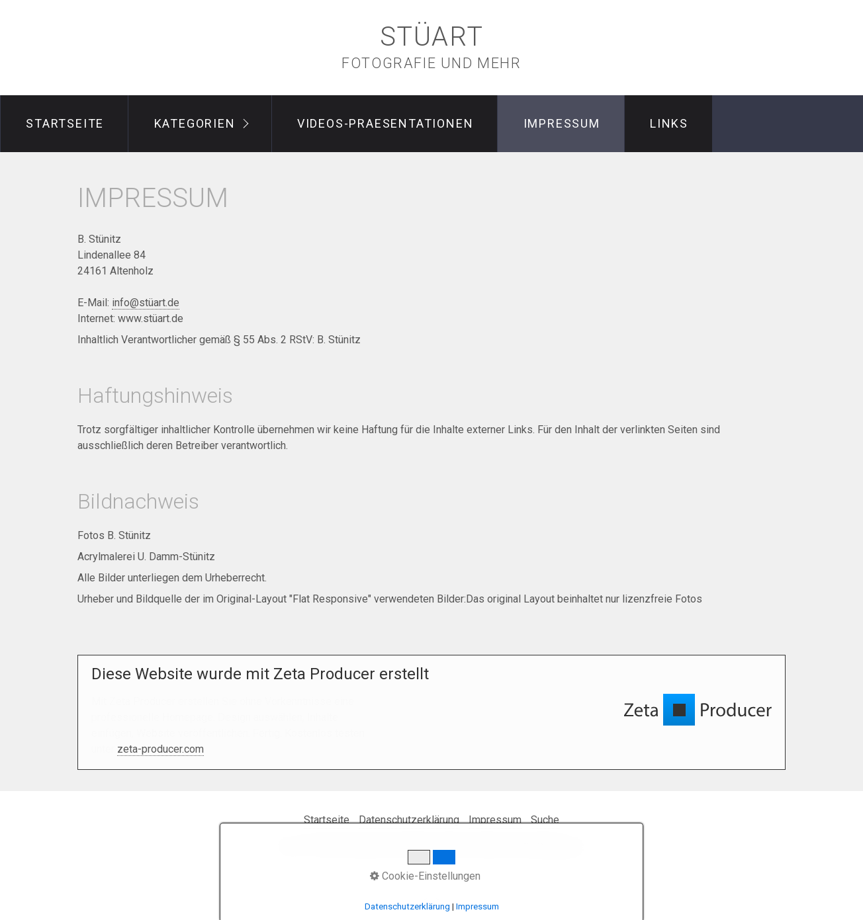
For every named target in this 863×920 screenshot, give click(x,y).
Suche (545, 820)
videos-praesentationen (385, 123)
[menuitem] (64, 123)
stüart (432, 36)
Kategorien (195, 123)
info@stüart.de (145, 302)
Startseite (65, 123)
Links (669, 123)
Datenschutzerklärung (409, 820)
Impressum (561, 123)
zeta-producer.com (160, 749)
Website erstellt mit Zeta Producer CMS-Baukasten (466, 847)
